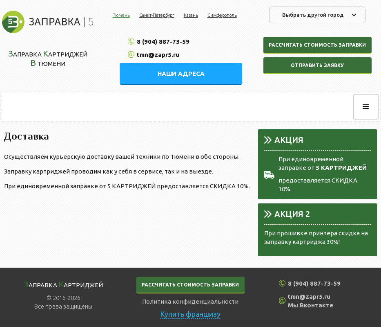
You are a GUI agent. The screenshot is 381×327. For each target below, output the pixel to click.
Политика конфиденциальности (190, 301)
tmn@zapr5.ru (158, 54)
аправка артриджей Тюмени (47, 58)
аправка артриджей (63, 284)
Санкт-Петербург (156, 15)
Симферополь (222, 15)
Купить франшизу (190, 314)
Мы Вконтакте (310, 305)
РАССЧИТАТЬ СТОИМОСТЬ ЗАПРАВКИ (190, 284)
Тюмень (121, 15)
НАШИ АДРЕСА (181, 73)
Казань (191, 15)
